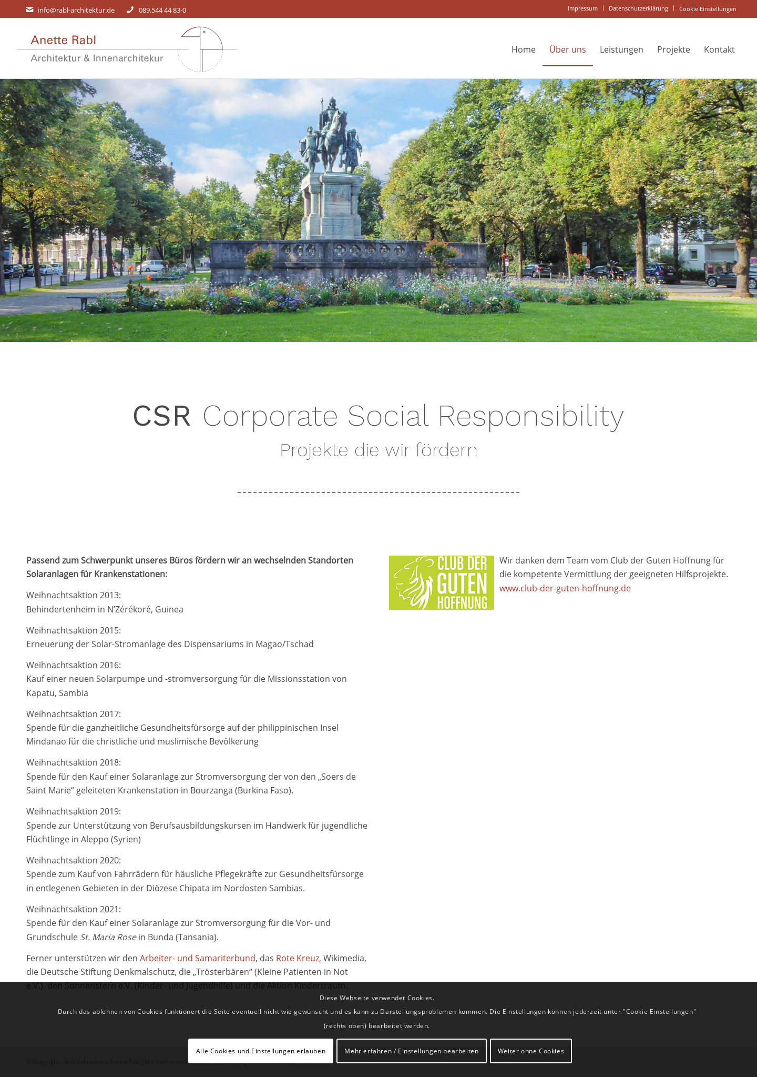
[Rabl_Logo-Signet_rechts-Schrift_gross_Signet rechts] (126, 49)
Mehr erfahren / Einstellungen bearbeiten (411, 1050)
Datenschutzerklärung (638, 8)
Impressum (583, 8)
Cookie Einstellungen (707, 9)
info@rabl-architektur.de (76, 10)
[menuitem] (582, 8)
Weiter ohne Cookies (531, 1050)
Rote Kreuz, (298, 958)
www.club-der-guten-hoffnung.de (565, 588)
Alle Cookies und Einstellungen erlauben (260, 1050)
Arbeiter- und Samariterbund (197, 958)
